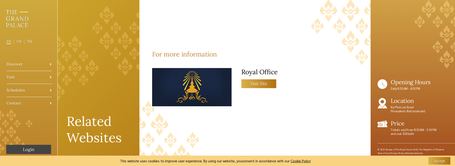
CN (19, 41)
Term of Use (383, 152)
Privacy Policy (397, 152)
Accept (439, 161)
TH (29, 41)
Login (28, 149)
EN (8, 41)
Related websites (414, 152)
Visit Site (258, 83)
